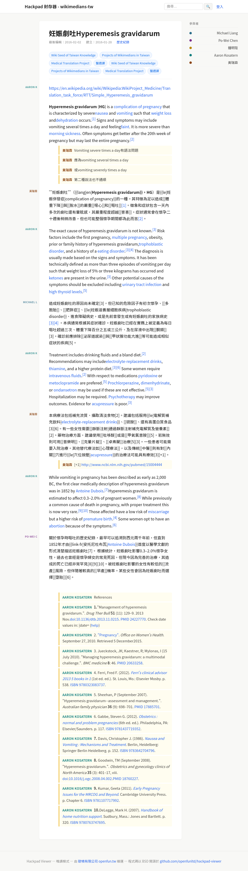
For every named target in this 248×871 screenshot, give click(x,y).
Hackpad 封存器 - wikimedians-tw (59, 6)
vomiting (124, 113)
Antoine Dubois (89, 491)
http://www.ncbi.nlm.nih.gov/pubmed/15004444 (121, 464)
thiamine (57, 368)
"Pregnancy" (108, 634)
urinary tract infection (142, 284)
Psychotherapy (121, 396)
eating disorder (111, 251)
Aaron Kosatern (226, 55)
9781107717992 (106, 800)
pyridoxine (147, 375)
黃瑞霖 (233, 62)
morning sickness (64, 133)
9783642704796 (141, 750)
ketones (56, 278)
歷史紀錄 (123, 42)
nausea (101, 113)
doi (72, 619)
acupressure (103, 403)
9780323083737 (92, 684)
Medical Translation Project (70, 63)
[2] (140, 218)
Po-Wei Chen (228, 40)
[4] (56, 323)
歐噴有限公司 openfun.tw (97, 861)
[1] (124, 205)
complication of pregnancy (138, 106)
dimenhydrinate (155, 383)
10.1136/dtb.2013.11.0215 (97, 619)
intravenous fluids (65, 375)
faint (125, 126)
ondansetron (65, 390)
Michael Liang (227, 32)
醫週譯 (100, 63)
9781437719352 (127, 728)
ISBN (74, 684)
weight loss (161, 113)
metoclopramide (64, 383)
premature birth (97, 519)
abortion (57, 526)
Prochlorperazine (123, 383)
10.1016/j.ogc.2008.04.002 (90, 778)
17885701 (152, 706)
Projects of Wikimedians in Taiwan (126, 55)
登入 (219, 6)
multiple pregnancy (129, 237)
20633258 (134, 662)
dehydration (67, 120)
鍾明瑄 (233, 47)
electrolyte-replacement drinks (134, 361)
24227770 (138, 619)
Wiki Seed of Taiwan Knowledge (73, 55)
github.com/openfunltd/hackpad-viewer (190, 861)
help (94, 625)
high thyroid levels (65, 291)
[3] (51, 323)
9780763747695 (92, 822)
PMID (125, 619)
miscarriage (158, 512)
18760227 (130, 778)
